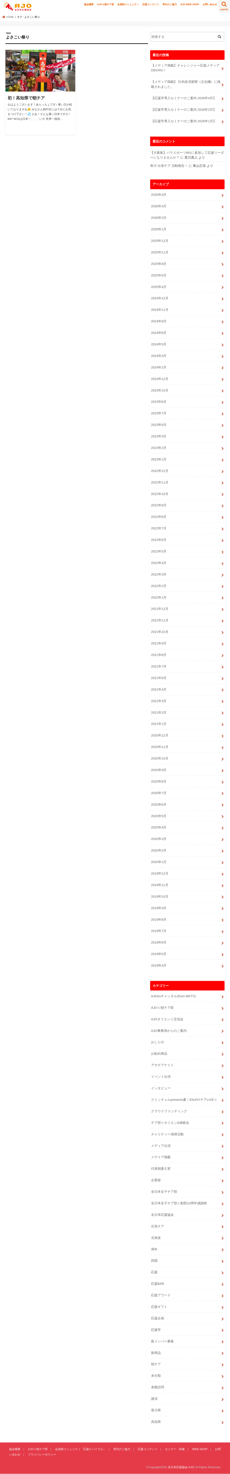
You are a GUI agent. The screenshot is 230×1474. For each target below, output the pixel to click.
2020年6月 (158, 804)
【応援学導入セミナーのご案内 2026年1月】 (183, 121)
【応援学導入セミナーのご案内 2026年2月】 (183, 109)
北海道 (156, 1238)
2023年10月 (159, 390)
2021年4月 (158, 689)
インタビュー (161, 1088)
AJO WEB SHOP (189, 4)
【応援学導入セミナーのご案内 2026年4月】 (183, 98)
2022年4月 (158, 563)
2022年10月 (159, 494)
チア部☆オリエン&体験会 (170, 1122)
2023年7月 (158, 413)
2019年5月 (158, 954)
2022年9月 (158, 505)
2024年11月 (159, 309)
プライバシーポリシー (42, 1454)
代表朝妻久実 (161, 1168)
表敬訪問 (157, 1387)
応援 (154, 1272)
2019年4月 (158, 965)
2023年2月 (158, 448)
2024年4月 (158, 356)
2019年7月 (158, 931)
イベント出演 (161, 1076)
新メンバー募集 (162, 1341)
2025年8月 (158, 264)
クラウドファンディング (169, 1111)
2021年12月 (159, 609)
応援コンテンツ (150, 4)
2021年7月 (158, 666)
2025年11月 (159, 252)
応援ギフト (159, 1306)
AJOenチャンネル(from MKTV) (173, 996)
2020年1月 (158, 862)
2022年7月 (158, 528)
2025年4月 (158, 287)
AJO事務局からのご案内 (169, 1030)
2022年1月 (158, 597)
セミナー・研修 (175, 1449)
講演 (154, 1398)
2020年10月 (159, 758)
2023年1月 (158, 459)
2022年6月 (158, 540)
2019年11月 (159, 885)
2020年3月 (158, 839)
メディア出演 (161, 1146)
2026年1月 (158, 229)
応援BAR (157, 1283)
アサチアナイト (162, 1065)
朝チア (156, 1364)
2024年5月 (158, 344)
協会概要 (89, 4)
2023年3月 (158, 436)
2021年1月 (158, 724)
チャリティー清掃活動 (167, 1134)
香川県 (156, 1410)
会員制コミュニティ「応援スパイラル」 (80, 1449)
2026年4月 (158, 194)
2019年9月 (158, 908)
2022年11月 (159, 482)
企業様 (156, 1180)
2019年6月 (158, 942)
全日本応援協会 (162, 1214)
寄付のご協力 (170, 4)
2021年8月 (158, 655)
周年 (154, 1249)
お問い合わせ (210, 4)
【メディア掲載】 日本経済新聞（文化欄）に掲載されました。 (185, 84)
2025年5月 (158, 275)
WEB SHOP (200, 1449)
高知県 (156, 1422)
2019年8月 (158, 919)
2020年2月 (158, 850)
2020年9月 (158, 770)
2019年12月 (159, 873)
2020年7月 (158, 793)
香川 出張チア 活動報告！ (169, 165)
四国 (154, 1260)
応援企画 (157, 1318)
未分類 (156, 1375)
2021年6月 (158, 678)
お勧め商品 (159, 1053)
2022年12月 (159, 471)
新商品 (156, 1353)
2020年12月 (159, 735)
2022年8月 (158, 517)
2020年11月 (159, 747)
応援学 (156, 1330)
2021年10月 (159, 632)
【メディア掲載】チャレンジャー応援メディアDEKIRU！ (185, 68)
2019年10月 (159, 896)
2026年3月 (158, 206)
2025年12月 (159, 241)
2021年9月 (158, 643)
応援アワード (161, 1295)
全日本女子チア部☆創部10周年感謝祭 (179, 1203)
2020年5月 (158, 816)
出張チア (157, 1226)
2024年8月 (158, 333)
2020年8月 (158, 781)
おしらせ (157, 1042)
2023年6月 (158, 425)
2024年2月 (158, 367)
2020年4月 (158, 827)
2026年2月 (158, 217)
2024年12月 (159, 298)
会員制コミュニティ (128, 4)
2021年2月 (158, 712)
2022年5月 (158, 551)
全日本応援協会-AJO (181, 1467)
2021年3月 (158, 701)
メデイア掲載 (161, 1157)
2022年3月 (158, 574)
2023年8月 (158, 401)
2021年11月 (159, 620)
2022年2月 (158, 586)
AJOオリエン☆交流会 (167, 1019)
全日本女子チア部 (164, 1191)
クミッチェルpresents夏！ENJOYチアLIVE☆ (184, 1099)
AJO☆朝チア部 (105, 4)
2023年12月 (159, 379)
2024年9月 (158, 321)
